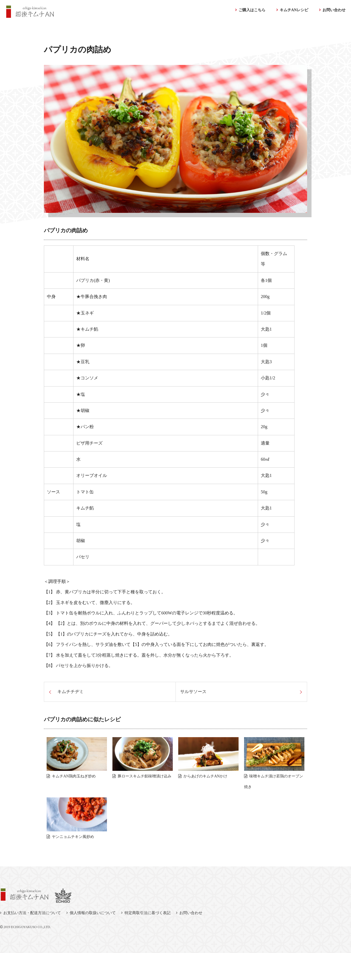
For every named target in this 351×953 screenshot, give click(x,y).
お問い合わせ (334, 10)
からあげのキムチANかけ (205, 776)
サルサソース (193, 691)
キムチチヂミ (70, 691)
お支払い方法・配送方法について (32, 913)
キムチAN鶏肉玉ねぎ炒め (74, 776)
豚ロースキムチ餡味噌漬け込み (144, 776)
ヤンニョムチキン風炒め (73, 837)
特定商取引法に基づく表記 (147, 913)
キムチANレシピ (294, 10)
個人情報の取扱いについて (93, 913)
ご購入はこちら (252, 10)
